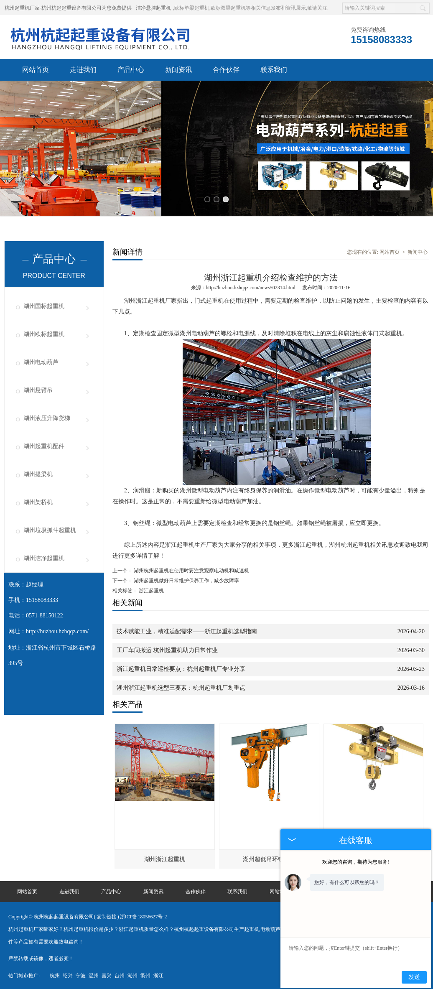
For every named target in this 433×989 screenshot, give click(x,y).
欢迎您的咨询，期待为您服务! (355, 862)
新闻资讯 (178, 69)
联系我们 (273, 69)
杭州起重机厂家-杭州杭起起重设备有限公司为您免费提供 (68, 8)
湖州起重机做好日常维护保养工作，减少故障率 (185, 579)
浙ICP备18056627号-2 (143, 915)
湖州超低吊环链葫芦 (269, 858)
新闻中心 (418, 251)
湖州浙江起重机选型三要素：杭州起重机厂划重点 (181, 686)
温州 (94, 974)
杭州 (55, 974)
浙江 (158, 974)
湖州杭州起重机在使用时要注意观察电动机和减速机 (190, 569)
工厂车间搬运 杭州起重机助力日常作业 (167, 649)
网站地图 (280, 890)
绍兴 (68, 974)
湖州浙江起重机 (164, 858)
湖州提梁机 (38, 473)
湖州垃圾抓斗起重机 (49, 529)
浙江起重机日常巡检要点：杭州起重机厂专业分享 (181, 668)
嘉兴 (107, 974)
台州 (120, 974)
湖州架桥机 (38, 501)
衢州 (145, 974)
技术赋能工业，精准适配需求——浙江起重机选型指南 (187, 630)
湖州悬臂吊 (38, 389)
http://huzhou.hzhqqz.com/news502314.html (250, 286)
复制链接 (107, 915)
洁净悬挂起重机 (153, 8)
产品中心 (130, 69)
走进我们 (83, 69)
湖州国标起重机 (43, 305)
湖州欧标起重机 (43, 333)
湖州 (132, 974)
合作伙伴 (226, 69)
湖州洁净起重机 (43, 557)
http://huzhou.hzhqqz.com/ (57, 630)
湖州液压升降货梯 (46, 417)
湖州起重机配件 (43, 445)
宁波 (81, 974)
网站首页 (35, 69)
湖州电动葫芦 (41, 361)
